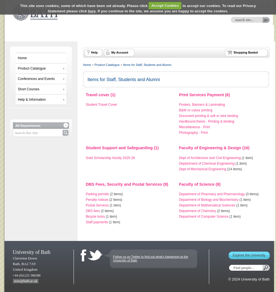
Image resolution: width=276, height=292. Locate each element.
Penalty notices (97, 200)
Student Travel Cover (101, 105)
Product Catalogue (32, 68)
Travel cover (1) (101, 95)
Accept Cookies (165, 5)
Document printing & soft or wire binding (208, 116)
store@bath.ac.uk (26, 281)
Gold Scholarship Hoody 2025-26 (110, 158)
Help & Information (32, 100)
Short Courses (29, 89)
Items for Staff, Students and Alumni (147, 64)
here (91, 11)
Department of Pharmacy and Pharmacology (212, 194)
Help (94, 52)
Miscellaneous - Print (194, 127)
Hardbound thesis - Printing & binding (206, 121)
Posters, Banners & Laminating (202, 105)
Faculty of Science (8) (200, 184)
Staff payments (97, 222)
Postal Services (97, 205)
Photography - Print (193, 133)
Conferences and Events (36, 79)
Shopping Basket (246, 52)
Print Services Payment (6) (204, 95)
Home (22, 58)
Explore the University (249, 255)
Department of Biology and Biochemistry (209, 200)
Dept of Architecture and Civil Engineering (210, 158)
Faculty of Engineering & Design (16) (214, 148)
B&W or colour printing (196, 110)
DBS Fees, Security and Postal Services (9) (127, 184)
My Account (119, 52)
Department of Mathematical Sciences (207, 205)
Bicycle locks (95, 217)
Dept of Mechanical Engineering (202, 169)
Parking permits (97, 194)
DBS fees (93, 211)
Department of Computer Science (204, 217)
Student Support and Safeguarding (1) (122, 148)
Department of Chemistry (197, 211)
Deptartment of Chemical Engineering (207, 163)
